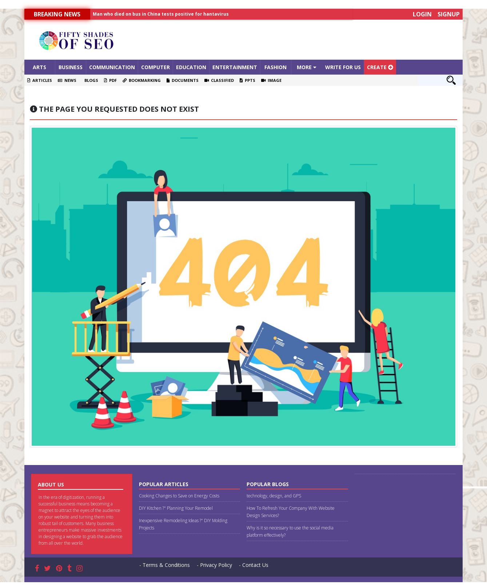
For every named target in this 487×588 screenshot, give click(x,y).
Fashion (275, 67)
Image (271, 80)
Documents (183, 80)
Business (71, 67)
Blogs (90, 80)
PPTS (247, 80)
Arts (39, 67)
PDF (110, 80)
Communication (112, 67)
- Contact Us (253, 564)
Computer (155, 67)
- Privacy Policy (214, 564)
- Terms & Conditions (164, 564)
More (306, 67)
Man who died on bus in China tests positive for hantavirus (161, 14)
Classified (219, 80)
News (67, 80)
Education (191, 67)
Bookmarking (142, 80)
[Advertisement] (298, 39)
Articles (39, 80)
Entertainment (234, 67)
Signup (449, 14)
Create (380, 67)
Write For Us (343, 67)
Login (422, 14)
